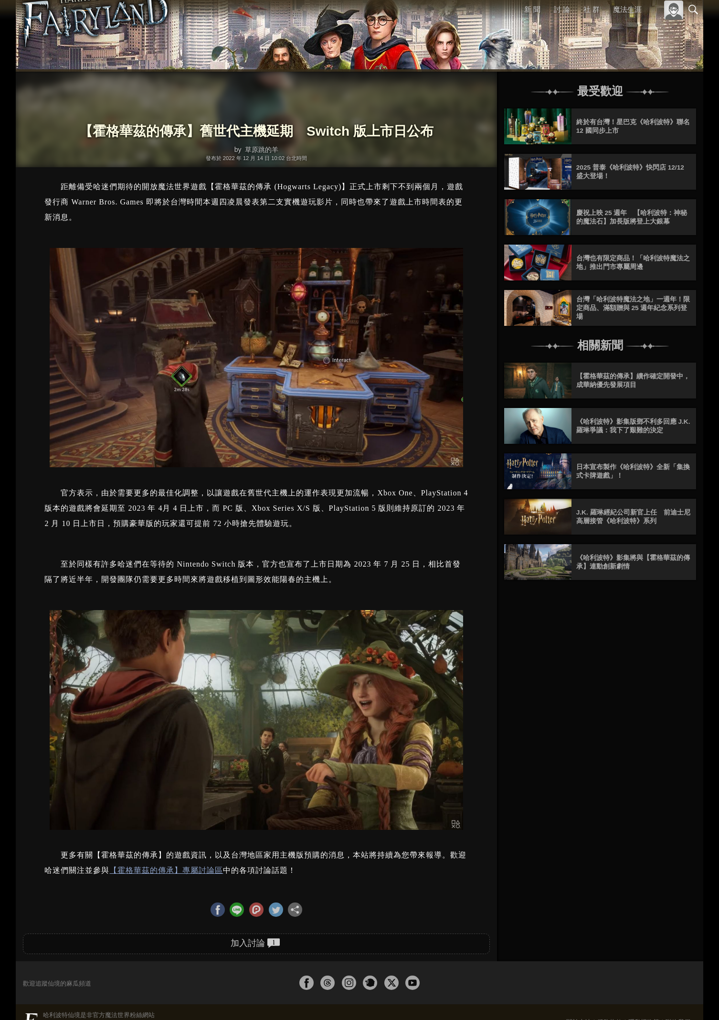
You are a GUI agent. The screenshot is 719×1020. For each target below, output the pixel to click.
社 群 (591, 9)
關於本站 (578, 987)
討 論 (562, 9)
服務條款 (609, 987)
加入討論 (255, 908)
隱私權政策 (643, 987)
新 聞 (533, 9)
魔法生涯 (627, 9)
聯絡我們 (678, 987)
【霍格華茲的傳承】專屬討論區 (166, 836)
